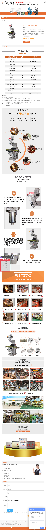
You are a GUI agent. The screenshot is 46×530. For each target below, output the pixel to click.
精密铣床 (4, 18)
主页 (31, 21)
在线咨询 (27, 41)
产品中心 (38, 21)
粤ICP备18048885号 (22, 521)
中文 (34, 21)
